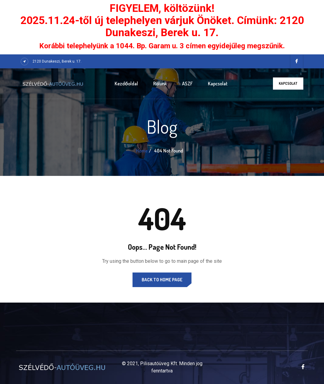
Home (141, 151)
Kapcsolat (218, 84)
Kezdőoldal (126, 84)
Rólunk (160, 84)
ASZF (187, 84)
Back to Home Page (162, 280)
